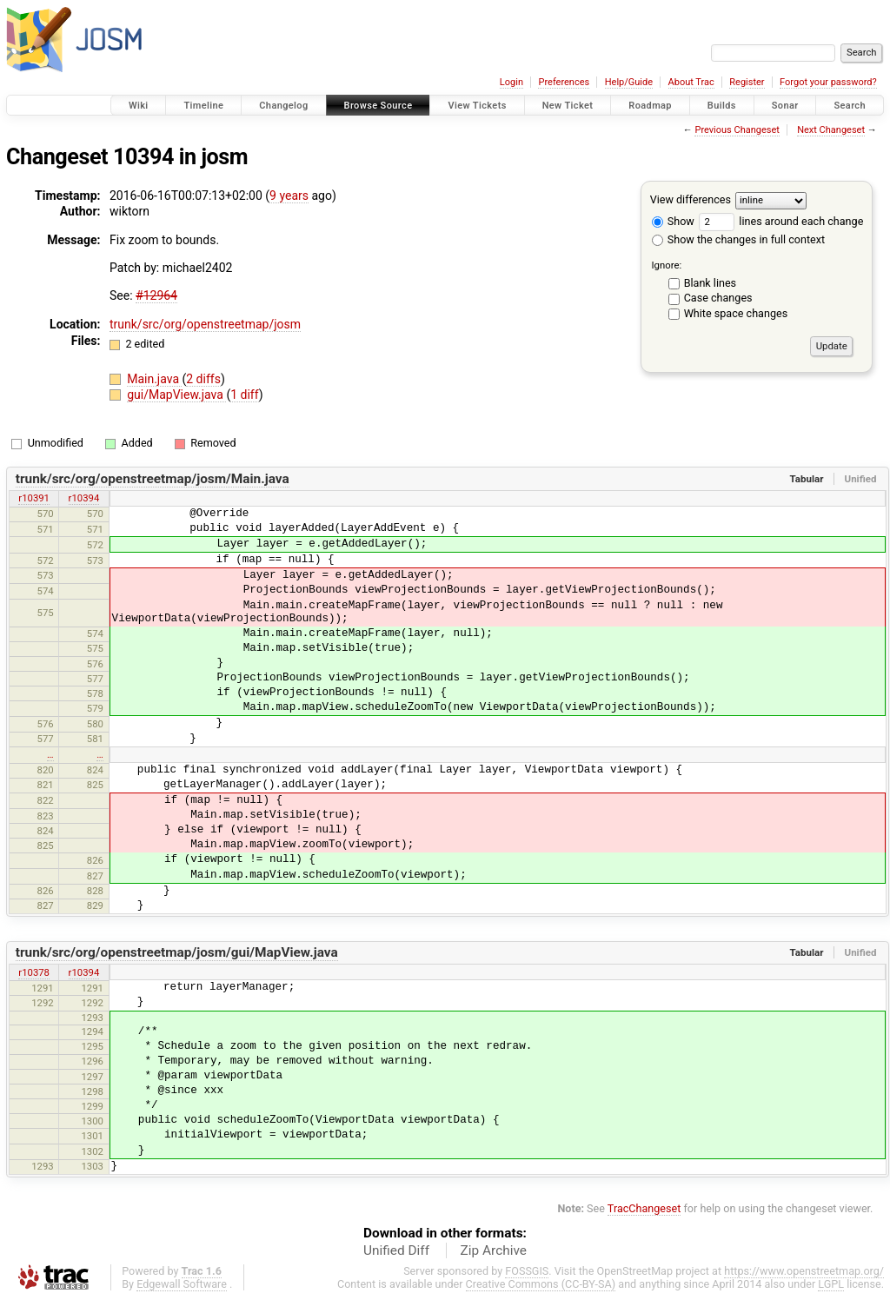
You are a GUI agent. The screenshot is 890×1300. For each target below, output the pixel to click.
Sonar (785, 105)
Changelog (283, 105)
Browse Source (378, 105)
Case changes (718, 297)
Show (673, 221)
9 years (289, 195)
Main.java (154, 379)
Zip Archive (494, 1250)
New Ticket (568, 105)
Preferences (563, 82)
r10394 (84, 498)
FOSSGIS (526, 1270)
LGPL (831, 1283)
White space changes (736, 313)
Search (850, 105)
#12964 (156, 295)
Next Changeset (831, 130)
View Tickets (477, 105)
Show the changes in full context (738, 239)
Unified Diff (396, 1250)
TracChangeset (644, 1208)
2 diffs (203, 379)
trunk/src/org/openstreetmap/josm (205, 324)
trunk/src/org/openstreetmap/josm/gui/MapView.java (177, 952)
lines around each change (781, 221)
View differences (690, 199)
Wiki (139, 105)
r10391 (34, 498)
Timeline (203, 105)
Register (746, 82)
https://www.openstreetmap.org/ (804, 1270)
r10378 (34, 972)
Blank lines (710, 282)
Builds (721, 105)
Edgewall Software (181, 1283)
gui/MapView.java (176, 394)
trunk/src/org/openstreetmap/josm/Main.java (152, 479)
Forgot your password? (828, 82)
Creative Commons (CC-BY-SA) (541, 1283)
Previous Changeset (736, 130)
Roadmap (650, 105)
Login (511, 82)
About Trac (691, 82)
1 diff (244, 394)
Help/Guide (629, 82)
